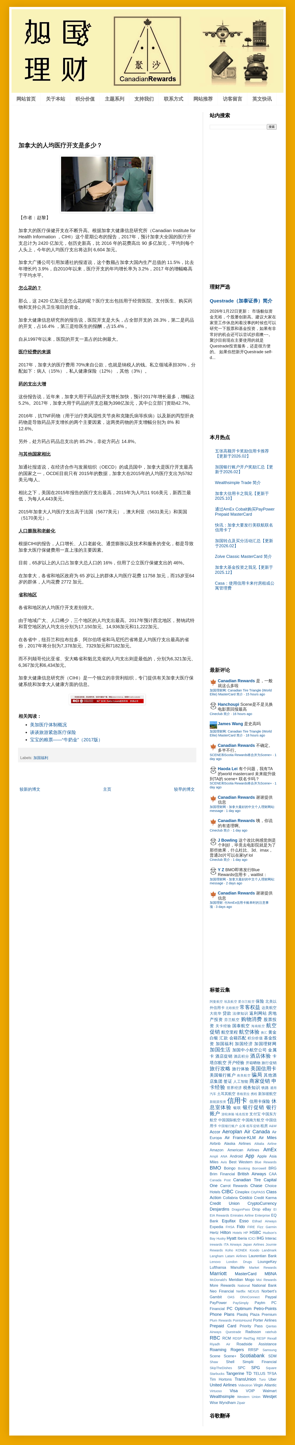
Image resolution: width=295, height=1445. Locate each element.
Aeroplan (232, 1131)
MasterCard (246, 1273)
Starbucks (217, 1374)
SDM (272, 1356)
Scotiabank (252, 1355)
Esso (244, 1221)
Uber (272, 1379)
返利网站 (258, 1013)
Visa (234, 1390)
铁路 (265, 1088)
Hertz (214, 1232)
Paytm (260, 1303)
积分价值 (85, 99)
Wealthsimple (222, 1396)
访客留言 (232, 99)
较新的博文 (30, 789)
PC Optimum (239, 1308)
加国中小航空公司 (249, 1050)
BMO (215, 1168)
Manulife (237, 1267)
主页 (107, 789)
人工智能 (240, 1081)
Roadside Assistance (256, 1344)
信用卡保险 (259, 1101)
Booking (244, 1168)
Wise (214, 1402)
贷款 (227, 1013)
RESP (261, 1338)
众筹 (242, 1126)
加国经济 (244, 1043)
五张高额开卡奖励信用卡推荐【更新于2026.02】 (242, 453)
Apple (262, 1156)
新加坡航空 (267, 1094)
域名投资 (241, 1114)
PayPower (218, 1303)
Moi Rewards (266, 1280)
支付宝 (255, 1114)
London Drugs (239, 1262)
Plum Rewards (221, 1320)
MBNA (271, 1273)
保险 (260, 1001)
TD (249, 1373)
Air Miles (268, 1137)
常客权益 (250, 1007)
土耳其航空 (226, 1094)
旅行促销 (269, 1063)
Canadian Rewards (236, 681)
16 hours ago (242, 714)
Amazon (216, 1150)
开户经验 (236, 1062)
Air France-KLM (240, 1137)
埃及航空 (230, 1001)
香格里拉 (243, 1094)
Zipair (241, 1403)
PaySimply (241, 1303)
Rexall (272, 1338)
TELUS (259, 1373)
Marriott (218, 1273)
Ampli (214, 1156)
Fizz (260, 1227)
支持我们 (144, 99)
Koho (229, 1250)
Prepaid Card (223, 1326)
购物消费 (251, 1019)
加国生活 (220, 1050)
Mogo (249, 1279)
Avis (224, 1162)
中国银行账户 (228, 1126)
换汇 (264, 1032)
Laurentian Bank (263, 1256)
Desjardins (219, 1209)
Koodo (255, 1250)
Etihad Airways (264, 1221)
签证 (228, 1081)
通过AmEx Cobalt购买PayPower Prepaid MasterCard (245, 512)
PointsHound (242, 1320)
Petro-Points (265, 1308)
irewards (216, 1244)
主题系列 (114, 99)
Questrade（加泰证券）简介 (241, 300)
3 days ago (224, 907)
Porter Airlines (265, 1320)
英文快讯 (262, 99)
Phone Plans (222, 1314)
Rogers (237, 1349)
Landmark (269, 1250)
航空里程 (229, 1032)
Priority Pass (251, 1326)
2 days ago (234, 883)
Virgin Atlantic (265, 1385)
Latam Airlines (236, 1256)
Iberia (242, 1238)
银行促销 (253, 1107)
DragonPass (241, 1209)
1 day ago (233, 811)
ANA (224, 1156)
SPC (241, 1368)
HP (245, 1233)
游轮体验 (228, 1114)
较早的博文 (184, 789)
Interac (271, 1238)
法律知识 (240, 1013)
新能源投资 (218, 1102)
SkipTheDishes (221, 1368)
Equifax (229, 1221)
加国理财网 (265, 1043)
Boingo (229, 1168)
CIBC (227, 1191)
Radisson (253, 1332)
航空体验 (249, 1032)
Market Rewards (263, 1267)
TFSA (272, 1373)
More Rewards (222, 1285)
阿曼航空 (216, 1001)
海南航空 (258, 1026)
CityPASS (258, 1192)
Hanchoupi (228, 704)
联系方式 (173, 99)
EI (275, 1209)
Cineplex (242, 1192)
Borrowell (259, 1168)
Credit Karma (265, 1198)
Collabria (230, 1198)
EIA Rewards (219, 1215)
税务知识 (251, 1087)
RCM (226, 1338)
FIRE (251, 1227)
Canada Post (220, 1180)
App (249, 1156)
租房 (264, 1126)
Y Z (221, 870)
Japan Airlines (253, 1244)
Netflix (240, 1291)
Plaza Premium (263, 1314)
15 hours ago (255, 694)
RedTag (249, 1338)
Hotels (237, 1233)
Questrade (233, 1332)
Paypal (271, 1297)
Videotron (245, 1385)
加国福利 (40, 758)
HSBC (255, 1232)
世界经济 (234, 1088)
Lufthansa (218, 1267)
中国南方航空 (253, 1120)
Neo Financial (222, 1291)
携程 (254, 1094)
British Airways (252, 1174)
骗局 (257, 1075)
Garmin (271, 1227)
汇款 (223, 1038)
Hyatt (231, 1238)
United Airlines (223, 1385)
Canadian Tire (247, 1180)
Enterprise (262, 1215)
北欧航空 (232, 1008)
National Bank (264, 1285)
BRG (272, 1168)
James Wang (230, 723)
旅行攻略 (220, 1068)
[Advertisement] (102, 122)
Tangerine (235, 1373)
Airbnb (215, 1143)
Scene (215, 1356)
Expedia (216, 1227)
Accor (215, 1132)
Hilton (225, 1232)
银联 (237, 1108)
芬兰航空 (232, 1019)
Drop (256, 1209)
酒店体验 (260, 1056)
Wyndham (227, 1402)
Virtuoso (216, 1391)
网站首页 (26, 99)
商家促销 (259, 1081)
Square (271, 1368)
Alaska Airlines (237, 1143)
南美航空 (244, 1075)
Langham (217, 1256)
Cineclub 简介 (220, 714)
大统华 (215, 1013)
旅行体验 (240, 1069)
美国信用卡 (264, 1068)
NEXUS (253, 1291)
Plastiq (242, 1314)
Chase (256, 1185)
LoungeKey (267, 1262)
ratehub (271, 1332)
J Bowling (227, 840)
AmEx (270, 1149)
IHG (260, 1238)
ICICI (252, 1238)
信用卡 (237, 1100)
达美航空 (269, 1007)
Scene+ (230, 1356)
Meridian (236, 1279)
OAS (230, 1297)
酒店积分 (241, 1056)
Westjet (270, 1396)
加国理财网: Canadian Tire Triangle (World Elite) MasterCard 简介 (241, 692)
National (244, 1285)
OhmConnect (250, 1297)
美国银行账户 (223, 1075)
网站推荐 (203, 99)
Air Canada (257, 1131)
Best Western (241, 1162)
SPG (255, 1367)
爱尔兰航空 (246, 1001)
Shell (230, 1362)
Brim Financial (222, 1174)
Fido (241, 1226)
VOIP (250, 1391)
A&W (273, 1126)
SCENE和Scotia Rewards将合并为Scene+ (241, 755)
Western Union (248, 1397)
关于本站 (55, 99)
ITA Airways (233, 1244)
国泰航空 (241, 1025)
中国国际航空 (229, 1120)
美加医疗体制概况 (48, 724)
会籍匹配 (237, 1038)
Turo (262, 1379)
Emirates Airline (242, 1215)
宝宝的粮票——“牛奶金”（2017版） (66, 739)
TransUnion (245, 1379)
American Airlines (243, 1150)
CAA (273, 1174)
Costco (245, 1197)
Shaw (214, 1362)
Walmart (270, 1391)
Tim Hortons (221, 1379)
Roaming (218, 1349)
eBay (267, 1209)
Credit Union (225, 1203)
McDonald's (218, 1280)
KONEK (241, 1250)
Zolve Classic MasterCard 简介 (243, 556)
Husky (221, 1238)
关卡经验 (223, 1026)
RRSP (253, 1350)
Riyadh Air (220, 1344)
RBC (215, 1338)
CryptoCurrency (262, 1203)
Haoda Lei (228, 768)
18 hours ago (255, 735)
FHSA (230, 1227)
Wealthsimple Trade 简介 (238, 482)
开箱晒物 (253, 1063)
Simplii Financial (259, 1362)
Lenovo (215, 1262)
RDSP (237, 1338)
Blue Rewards (266, 1162)
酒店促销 (223, 1056)
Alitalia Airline (265, 1144)
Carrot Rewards (234, 1186)
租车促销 (253, 1126)
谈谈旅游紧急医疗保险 (53, 732)
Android (236, 1156)
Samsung (270, 1350)
